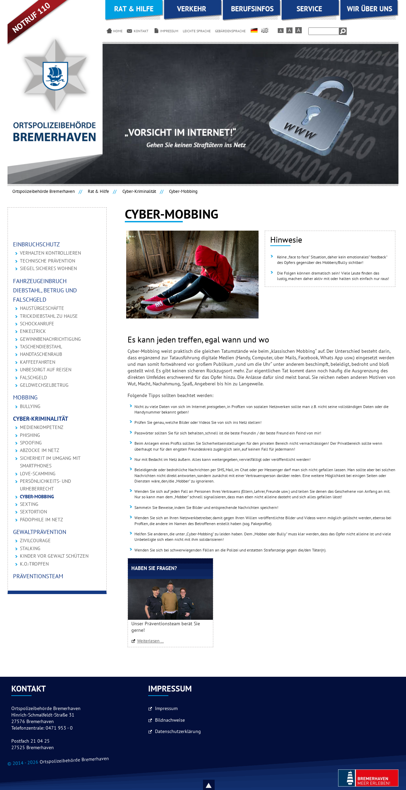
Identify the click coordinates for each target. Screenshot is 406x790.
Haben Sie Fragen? (154, 568)
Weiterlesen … (152, 641)
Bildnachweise (170, 720)
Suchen (343, 31)
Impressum (166, 708)
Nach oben (216, 785)
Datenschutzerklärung (178, 731)
